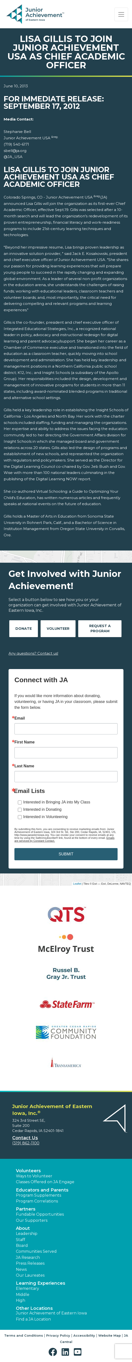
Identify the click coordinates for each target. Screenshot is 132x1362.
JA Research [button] (28, 1257)
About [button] (23, 1228)
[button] (53, 1352)
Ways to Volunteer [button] (34, 1176)
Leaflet (77, 883)
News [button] (21, 1269)
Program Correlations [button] (37, 1201)
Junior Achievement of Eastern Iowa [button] (51, 1313)
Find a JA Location (33, 1319)
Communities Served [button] (36, 1251)
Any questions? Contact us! (33, 653)
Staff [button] (20, 1239)
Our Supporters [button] (31, 1220)
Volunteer (58, 628)
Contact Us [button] (25, 1138)
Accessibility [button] (84, 1335)
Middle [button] (22, 1294)
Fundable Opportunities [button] (40, 1214)
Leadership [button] (26, 1233)
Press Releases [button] (30, 1263)
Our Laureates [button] (30, 1275)
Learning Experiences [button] (40, 1283)
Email (19, 718)
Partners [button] (25, 1209)
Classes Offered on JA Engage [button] (45, 1182)
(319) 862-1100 (25, 1143)
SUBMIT (66, 854)
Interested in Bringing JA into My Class (56, 802)
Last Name (24, 766)
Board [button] (22, 1245)
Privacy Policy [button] (58, 1335)
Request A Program (100, 628)
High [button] (20, 1300)
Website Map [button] (109, 1335)
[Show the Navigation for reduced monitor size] (121, 14)
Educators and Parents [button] (42, 1190)
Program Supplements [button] (38, 1195)
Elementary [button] (27, 1288)
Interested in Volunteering (45, 817)
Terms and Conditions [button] (23, 1335)
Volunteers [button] (28, 1171)
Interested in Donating (42, 809)
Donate (23, 628)
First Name (24, 742)
